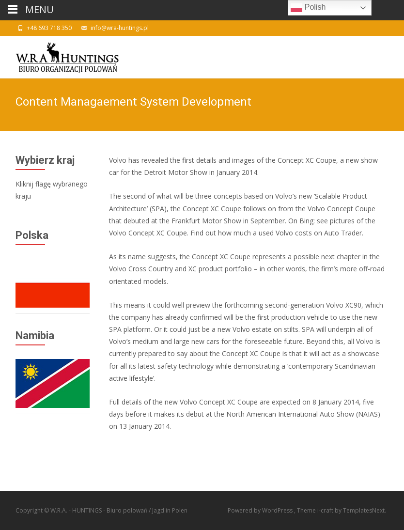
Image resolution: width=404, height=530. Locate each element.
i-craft (326, 510)
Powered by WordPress (261, 510)
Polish (308, 8)
